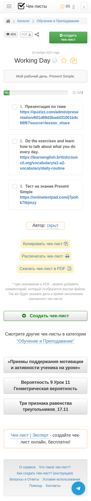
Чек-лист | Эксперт (30, 435)
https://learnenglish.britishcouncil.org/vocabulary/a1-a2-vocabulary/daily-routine (49, 162)
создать (68, 37)
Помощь (35, 486)
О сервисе (27, 467)
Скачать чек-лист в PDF (45, 268)
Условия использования (61, 479)
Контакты (53, 486)
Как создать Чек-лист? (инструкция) (45, 473)
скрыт (52, 225)
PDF (26, 34)
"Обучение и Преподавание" (45, 341)
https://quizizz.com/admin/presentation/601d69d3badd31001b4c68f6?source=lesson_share (49, 117)
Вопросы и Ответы (24, 479)
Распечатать (45, 256)
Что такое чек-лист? (55, 467)
